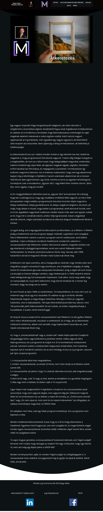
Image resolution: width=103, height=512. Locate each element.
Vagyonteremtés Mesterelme (71, 2)
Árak (75, 5)
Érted (55, 2)
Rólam (88, 2)
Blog (69, 5)
